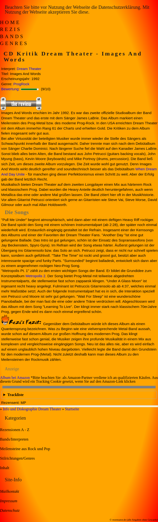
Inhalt (4, 468)
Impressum (8, 501)
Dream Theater (29, 69)
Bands (12, 36)
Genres (14, 43)
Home (10, 22)
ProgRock (21, 84)
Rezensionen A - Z (15, 429)
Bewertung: (10, 89)
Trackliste (15, 395)
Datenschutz (10, 510)
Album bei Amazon (15, 378)
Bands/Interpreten (14, 439)
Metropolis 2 (35, 276)
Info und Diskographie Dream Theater (32, 409)
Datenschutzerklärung (119, 7)
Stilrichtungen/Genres (17, 458)
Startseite (72, 409)
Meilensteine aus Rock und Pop (25, 449)
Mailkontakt (9, 491)
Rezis (10, 29)
